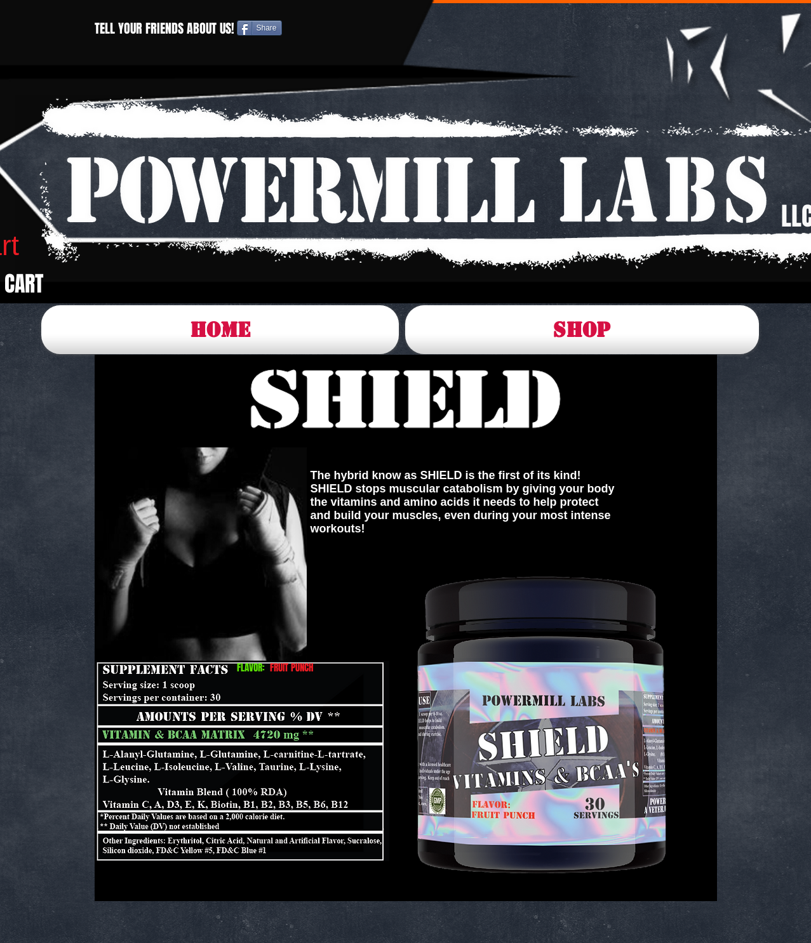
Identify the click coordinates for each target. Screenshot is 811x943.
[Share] (259, 28)
